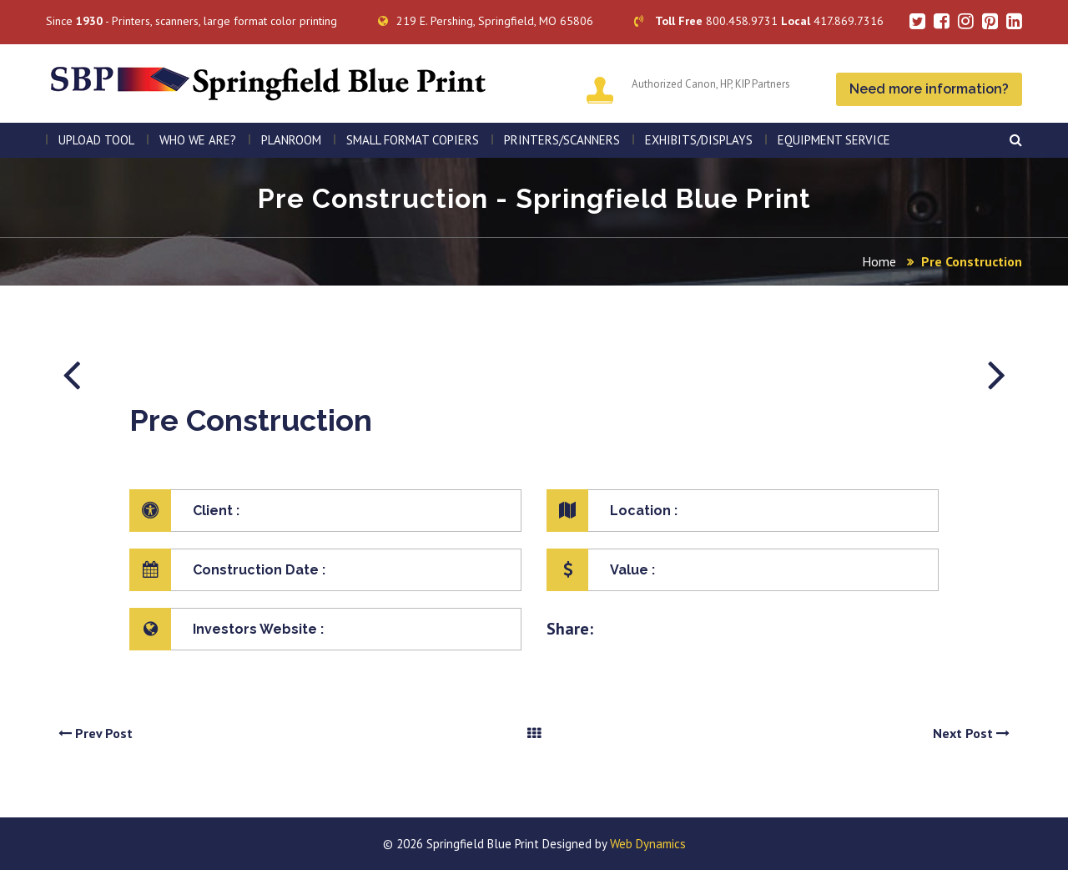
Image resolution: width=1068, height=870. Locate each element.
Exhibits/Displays (699, 140)
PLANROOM (291, 140)
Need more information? (929, 89)
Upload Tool (96, 140)
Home (879, 261)
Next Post (971, 733)
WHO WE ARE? (197, 140)
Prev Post (95, 733)
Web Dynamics (648, 844)
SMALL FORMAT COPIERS (412, 140)
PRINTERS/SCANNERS (562, 140)
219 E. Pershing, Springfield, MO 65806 (485, 20)
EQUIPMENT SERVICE (834, 140)
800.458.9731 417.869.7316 (759, 20)
